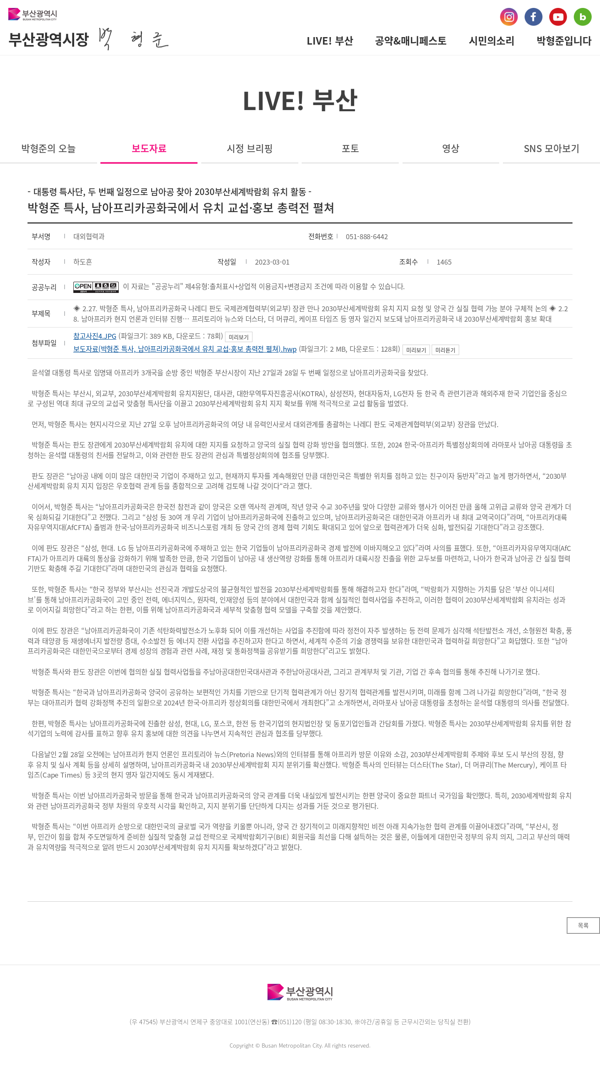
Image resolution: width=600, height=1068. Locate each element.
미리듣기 (445, 350)
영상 (451, 148)
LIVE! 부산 (330, 40)
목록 (583, 925)
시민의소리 (492, 40)
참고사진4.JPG (94, 336)
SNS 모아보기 (552, 148)
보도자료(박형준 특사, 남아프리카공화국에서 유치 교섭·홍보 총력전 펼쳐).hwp (185, 349)
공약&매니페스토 (411, 40)
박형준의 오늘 (48, 148)
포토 (350, 148)
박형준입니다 (564, 40)
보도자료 (149, 148)
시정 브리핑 (249, 148)
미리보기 (239, 337)
